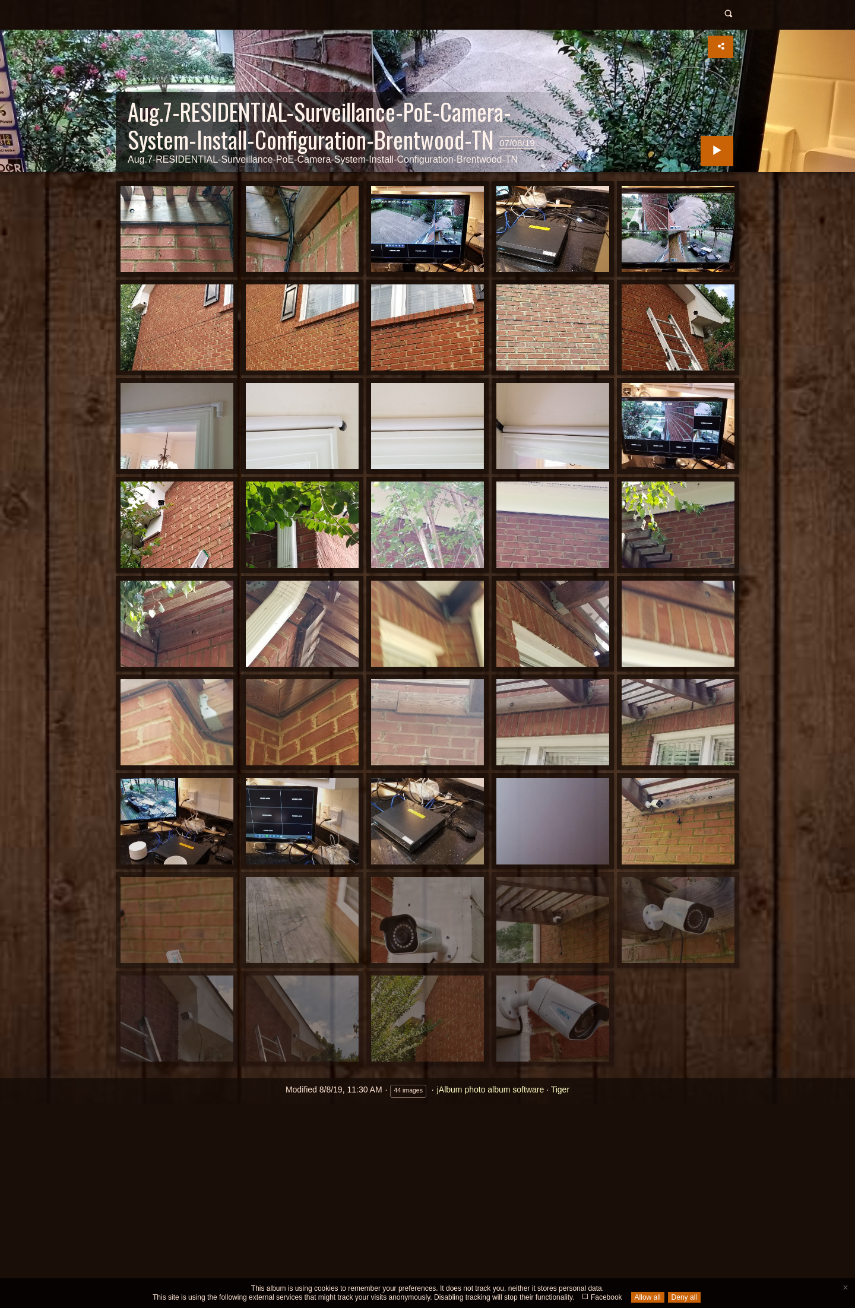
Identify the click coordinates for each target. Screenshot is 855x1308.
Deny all (684, 1297)
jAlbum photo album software (490, 1089)
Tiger (560, 1089)
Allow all (648, 1297)
